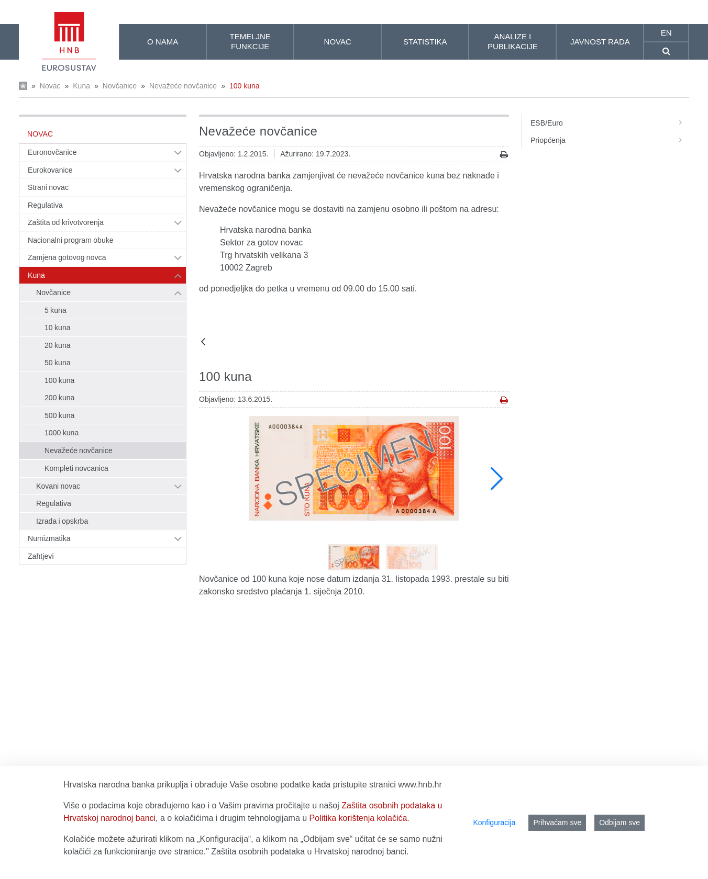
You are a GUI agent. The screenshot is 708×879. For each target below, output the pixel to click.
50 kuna (58, 362)
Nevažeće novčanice (183, 86)
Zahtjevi (41, 556)
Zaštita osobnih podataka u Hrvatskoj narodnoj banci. (309, 851)
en (666, 32)
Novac (50, 86)
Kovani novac (58, 486)
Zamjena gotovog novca (67, 257)
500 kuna (59, 415)
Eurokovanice (50, 170)
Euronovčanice (52, 152)
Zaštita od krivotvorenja (66, 222)
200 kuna (59, 397)
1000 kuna (62, 433)
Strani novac (48, 187)
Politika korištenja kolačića (358, 818)
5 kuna (56, 310)
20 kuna (58, 345)
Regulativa (45, 205)
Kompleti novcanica (76, 468)
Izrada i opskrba (62, 521)
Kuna (81, 86)
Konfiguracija (494, 822)
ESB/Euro (609, 123)
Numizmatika (49, 538)
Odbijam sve (619, 822)
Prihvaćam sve (557, 822)
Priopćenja (609, 140)
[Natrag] (203, 342)
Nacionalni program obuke (71, 240)
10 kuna (58, 327)
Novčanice (120, 86)
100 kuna (244, 86)
